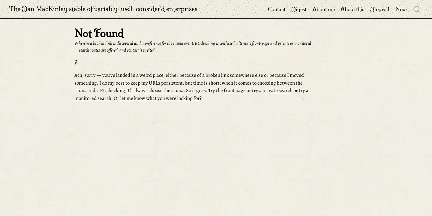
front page (235, 90)
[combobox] (417, 9)
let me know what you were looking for (160, 98)
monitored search (92, 98)
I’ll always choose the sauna (156, 90)
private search (277, 90)
